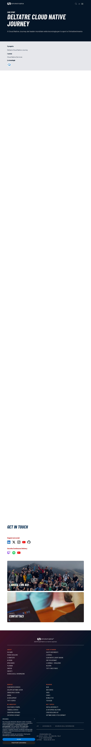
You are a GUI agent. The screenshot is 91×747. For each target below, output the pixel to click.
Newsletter (49, 698)
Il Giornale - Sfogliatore (53, 663)
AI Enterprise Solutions (53, 710)
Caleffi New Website (52, 652)
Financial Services (12, 710)
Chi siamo (10, 652)
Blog (47, 687)
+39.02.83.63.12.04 (49, 739)
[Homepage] (15, 4)
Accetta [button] (19, 739)
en (79, 4)
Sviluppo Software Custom (15, 690)
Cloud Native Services (14, 57)
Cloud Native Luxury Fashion (54, 658)
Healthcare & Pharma (13, 707)
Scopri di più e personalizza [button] (19, 742)
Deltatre (48, 666)
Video (47, 692)
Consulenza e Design (13, 692)
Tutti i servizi (11, 700)
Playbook (10, 666)
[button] (34, 719)
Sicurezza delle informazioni (16, 674)
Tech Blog (49, 700)
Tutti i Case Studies (52, 668)
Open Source (11, 663)
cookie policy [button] (25, 726)
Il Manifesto (11, 658)
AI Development (12, 698)
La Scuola (49, 655)
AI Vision (9, 660)
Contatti (9, 671)
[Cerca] (76, 3)
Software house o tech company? (56, 715)
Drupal (9, 695)
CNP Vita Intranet (51, 660)
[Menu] (82, 3)
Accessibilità (47, 726)
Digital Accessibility (52, 707)
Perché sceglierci (12, 655)
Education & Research (13, 712)
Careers (9, 668)
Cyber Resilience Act (52, 712)
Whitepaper (49, 690)
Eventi (48, 695)
